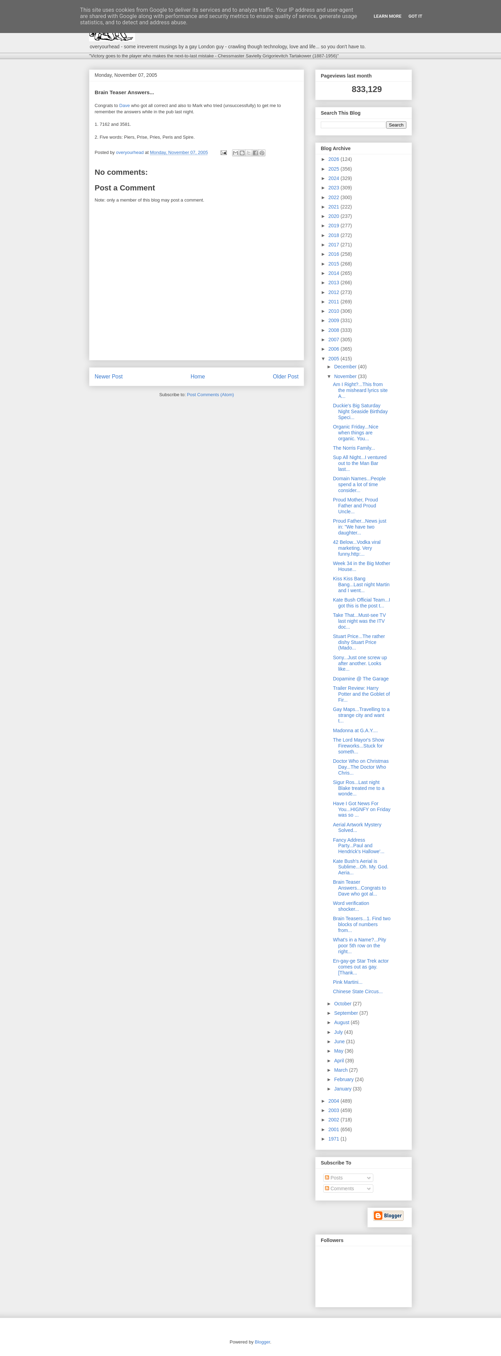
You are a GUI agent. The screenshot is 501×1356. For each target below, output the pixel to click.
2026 (334, 159)
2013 (334, 282)
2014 (334, 273)
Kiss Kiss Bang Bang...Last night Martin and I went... (361, 584)
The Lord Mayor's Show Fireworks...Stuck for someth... (358, 745)
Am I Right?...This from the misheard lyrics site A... (360, 390)
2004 (334, 1101)
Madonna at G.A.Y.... (355, 730)
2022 (334, 197)
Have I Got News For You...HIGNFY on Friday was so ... (361, 809)
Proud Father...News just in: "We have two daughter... (359, 527)
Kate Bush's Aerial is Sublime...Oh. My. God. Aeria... (360, 867)
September (346, 1013)
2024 (334, 178)
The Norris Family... (354, 448)
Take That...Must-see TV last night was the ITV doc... (359, 621)
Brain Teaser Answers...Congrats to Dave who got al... (359, 888)
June (340, 1041)
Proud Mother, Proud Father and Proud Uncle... (355, 505)
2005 (334, 358)
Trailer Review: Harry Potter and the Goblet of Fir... (361, 694)
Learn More (387, 16)
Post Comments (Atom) (210, 394)
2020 (334, 216)
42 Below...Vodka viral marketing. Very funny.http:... (357, 548)
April (339, 1060)
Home (198, 376)
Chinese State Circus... (358, 991)
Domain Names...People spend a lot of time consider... (359, 484)
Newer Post (109, 376)
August (342, 1022)
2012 (334, 292)
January (343, 1089)
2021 (334, 207)
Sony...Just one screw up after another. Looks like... (360, 663)
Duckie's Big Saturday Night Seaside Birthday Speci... (360, 411)
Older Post (286, 376)
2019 (334, 225)
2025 (334, 169)
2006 (334, 349)
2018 (334, 235)
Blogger (262, 1342)
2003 (334, 1110)
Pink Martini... (348, 982)
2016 (334, 254)
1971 (334, 1139)
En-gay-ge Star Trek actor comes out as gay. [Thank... (361, 966)
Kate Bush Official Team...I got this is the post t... (361, 602)
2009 (334, 320)
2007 (334, 339)
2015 (334, 264)
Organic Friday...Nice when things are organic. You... (355, 432)
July (339, 1032)
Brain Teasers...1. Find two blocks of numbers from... (361, 924)
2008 (334, 330)
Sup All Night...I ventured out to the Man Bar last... (360, 463)
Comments (339, 1188)
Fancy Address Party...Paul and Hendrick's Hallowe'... (358, 846)
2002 (334, 1119)
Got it (415, 16)
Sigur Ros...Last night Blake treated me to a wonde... (358, 788)
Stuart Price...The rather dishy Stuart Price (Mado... (359, 642)
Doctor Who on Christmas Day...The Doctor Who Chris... (361, 767)
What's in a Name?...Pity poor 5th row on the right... (359, 945)
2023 (334, 187)
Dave (124, 105)
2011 (334, 301)
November (346, 376)
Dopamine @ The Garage (361, 678)
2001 (334, 1129)
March (341, 1070)
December (346, 366)
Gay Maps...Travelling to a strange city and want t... (361, 715)
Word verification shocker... (351, 906)
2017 (334, 244)
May (339, 1051)
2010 (334, 311)
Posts (334, 1178)
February (344, 1079)
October (343, 1003)
